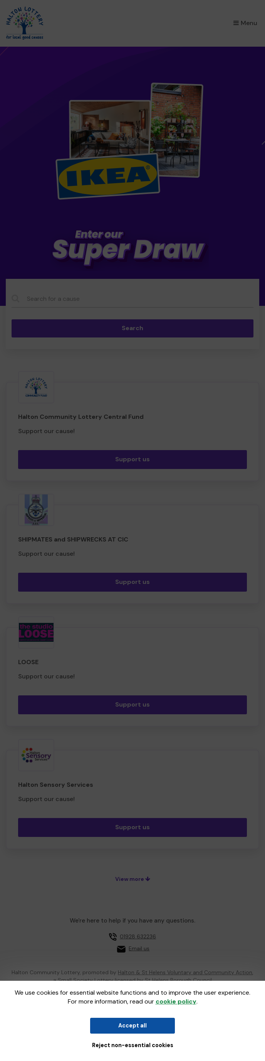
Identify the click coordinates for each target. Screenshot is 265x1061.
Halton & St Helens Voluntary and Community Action (185, 972)
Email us (139, 948)
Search (132, 328)
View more (132, 878)
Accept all (132, 1025)
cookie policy (176, 1001)
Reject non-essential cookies (132, 1045)
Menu (245, 23)
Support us (132, 459)
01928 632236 (138, 936)
